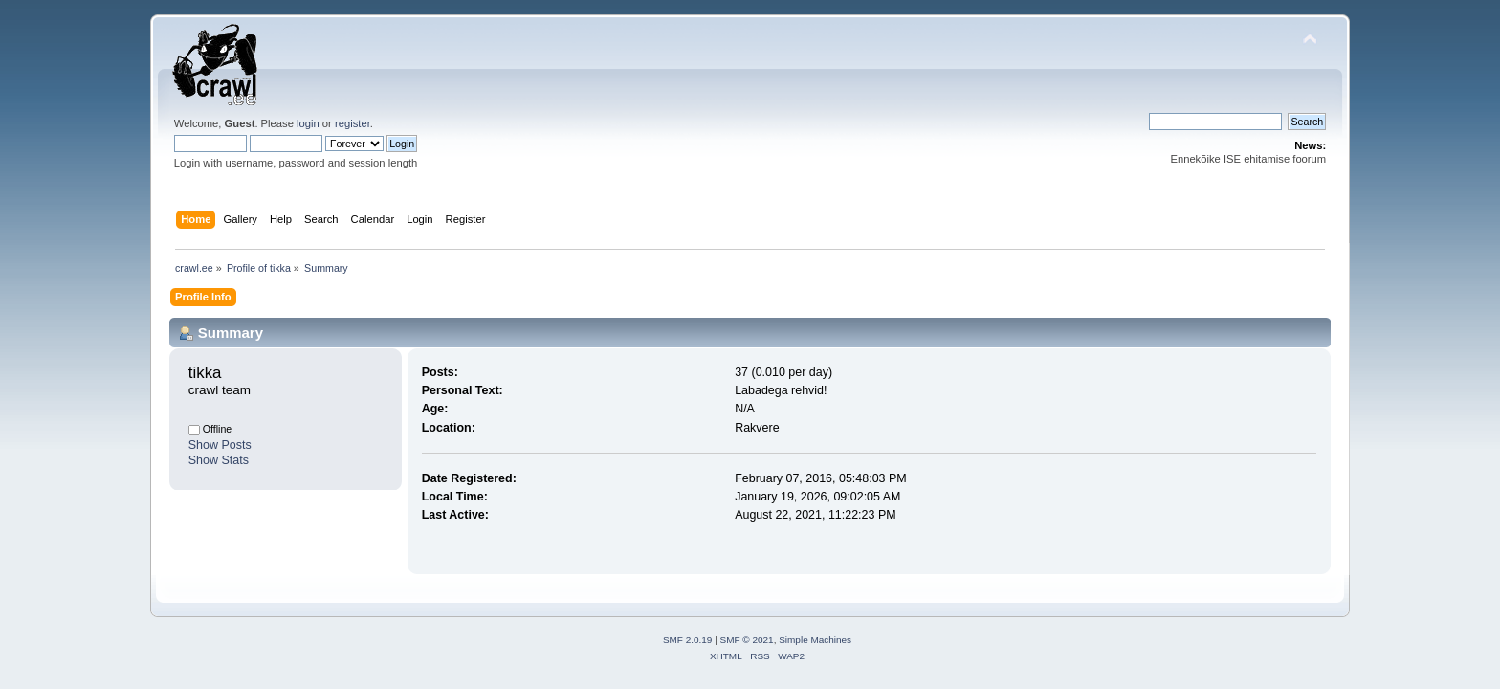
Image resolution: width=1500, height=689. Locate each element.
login (308, 123)
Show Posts (220, 445)
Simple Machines (815, 639)
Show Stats (218, 460)
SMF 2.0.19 (688, 639)
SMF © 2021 (747, 639)
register (352, 123)
